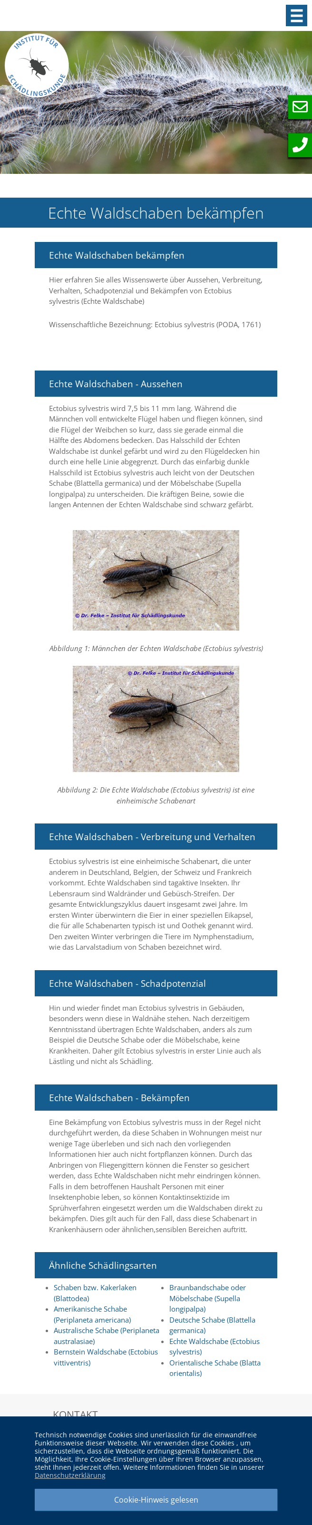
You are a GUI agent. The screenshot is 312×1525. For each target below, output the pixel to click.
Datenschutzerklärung (70, 1475)
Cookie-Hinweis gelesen (156, 1500)
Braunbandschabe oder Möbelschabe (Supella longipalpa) (207, 1298)
